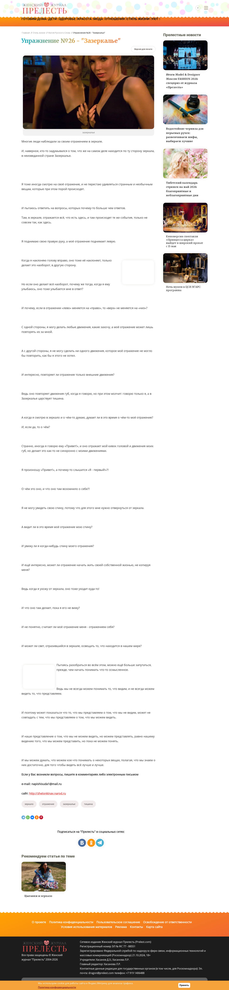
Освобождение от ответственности (167, 922)
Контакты (136, 927)
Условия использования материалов (86, 927)
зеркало (29, 803)
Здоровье (76, 22)
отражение (48, 803)
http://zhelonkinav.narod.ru (47, 793)
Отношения (133, 22)
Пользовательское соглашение (118, 922)
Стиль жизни (159, 22)
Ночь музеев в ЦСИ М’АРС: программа (183, 288)
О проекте (39, 922)
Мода (113, 22)
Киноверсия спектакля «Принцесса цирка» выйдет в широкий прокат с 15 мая (184, 241)
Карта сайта (154, 927)
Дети (58, 22)
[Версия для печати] (143, 49)
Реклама (121, 927)
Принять (184, 985)
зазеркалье (69, 803)
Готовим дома (36, 22)
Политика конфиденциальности (71, 922)
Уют (179, 22)
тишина (88, 803)
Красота (97, 22)
